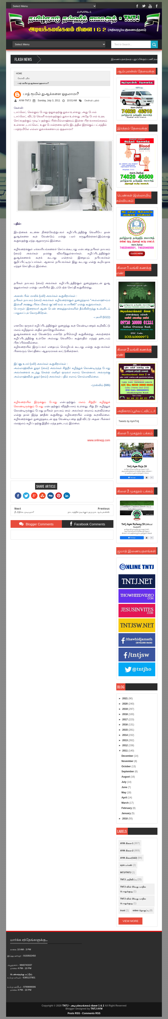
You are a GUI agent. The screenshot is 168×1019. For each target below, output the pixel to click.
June (125, 787)
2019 (125, 709)
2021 (125, 698)
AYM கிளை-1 (126, 843)
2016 (125, 724)
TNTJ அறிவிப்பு (128, 879)
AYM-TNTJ (25, 100)
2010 (125, 818)
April (125, 797)
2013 (125, 740)
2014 (125, 735)
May (124, 792)
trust (122, 910)
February (127, 808)
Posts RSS (74, 1013)
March (125, 802)
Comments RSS (91, 1013)
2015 (125, 729)
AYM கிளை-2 (126, 850)
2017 (125, 719)
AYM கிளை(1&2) (128, 858)
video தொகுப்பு (141, 910)
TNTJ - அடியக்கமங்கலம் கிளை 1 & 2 (83, 1005)
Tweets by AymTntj (128, 421)
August (126, 776)
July (124, 782)
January (126, 813)
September (128, 771)
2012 (125, 745)
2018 (125, 714)
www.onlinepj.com (98, 440)
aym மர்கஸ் (126, 865)
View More (130, 921)
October (126, 766)
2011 (125, 750)
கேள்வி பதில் (24, 78)
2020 (125, 703)
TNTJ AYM (96, 1008)
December (128, 755)
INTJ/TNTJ (125, 872)
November (128, 761)
